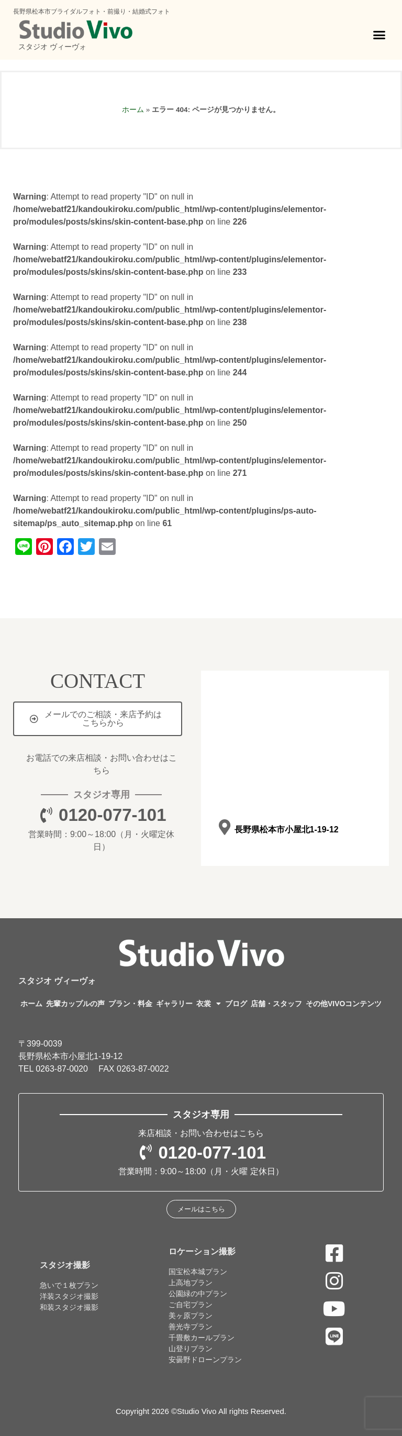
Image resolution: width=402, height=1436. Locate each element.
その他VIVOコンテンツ (344, 1003)
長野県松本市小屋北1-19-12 (286, 829)
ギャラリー (174, 1003)
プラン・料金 (130, 1003)
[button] (379, 35)
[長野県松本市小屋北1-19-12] (224, 828)
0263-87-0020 (62, 1068)
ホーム (133, 110)
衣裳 (208, 1003)
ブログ (236, 1003)
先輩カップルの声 (75, 1003)
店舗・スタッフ (276, 1003)
